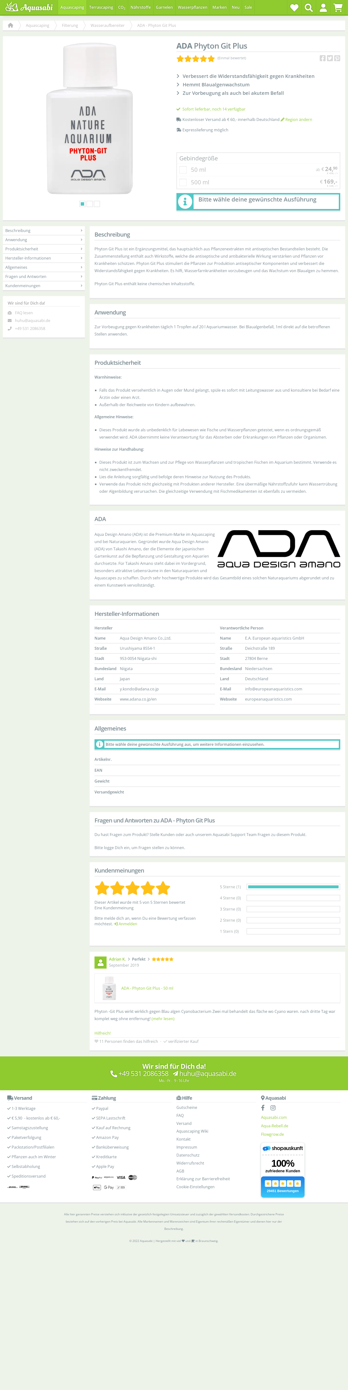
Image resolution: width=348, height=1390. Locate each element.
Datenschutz (188, 1163)
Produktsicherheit (43, 257)
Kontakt (183, 1147)
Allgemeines (43, 275)
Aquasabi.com (274, 1125)
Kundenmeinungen (43, 294)
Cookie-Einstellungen (195, 1195)
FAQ (180, 1123)
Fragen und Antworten (43, 285)
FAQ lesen (24, 321)
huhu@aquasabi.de (32, 329)
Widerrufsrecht (190, 1171)
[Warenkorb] (338, 7)
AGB (180, 1179)
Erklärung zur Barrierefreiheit (203, 1187)
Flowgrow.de (272, 1142)
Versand (184, 1131)
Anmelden (125, 932)
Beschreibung (43, 239)
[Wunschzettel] (294, 7)
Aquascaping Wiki (192, 1139)
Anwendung (43, 248)
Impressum (186, 1155)
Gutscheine (186, 1115)
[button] (323, 7)
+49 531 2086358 (30, 336)
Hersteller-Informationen (43, 266)
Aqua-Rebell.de (274, 1134)
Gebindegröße (198, 167)
